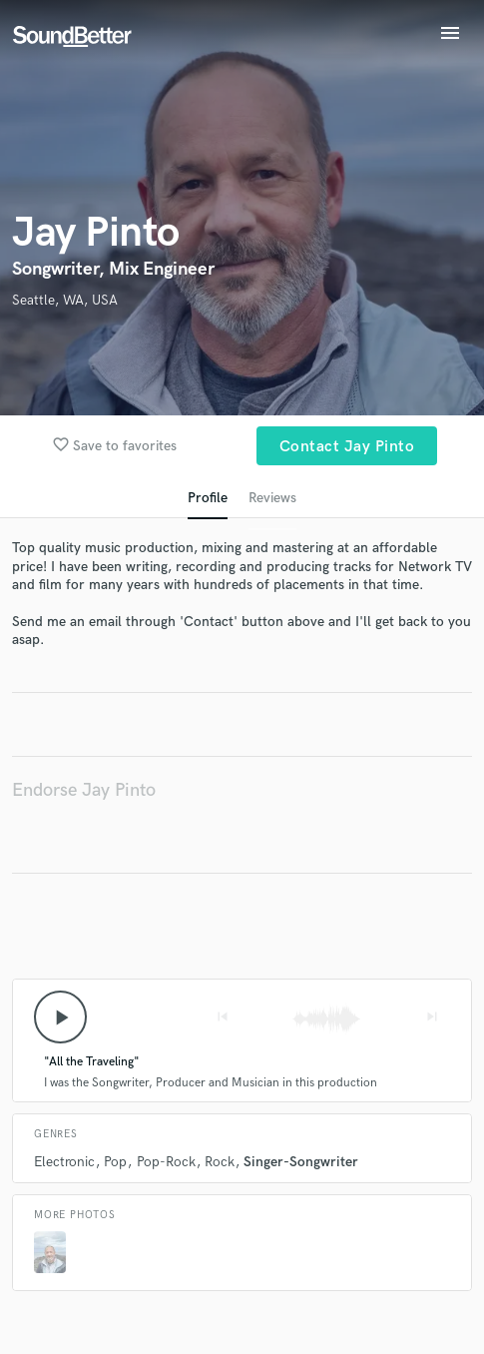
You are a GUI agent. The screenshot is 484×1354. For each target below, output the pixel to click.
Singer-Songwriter (300, 1161)
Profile (208, 497)
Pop (115, 1161)
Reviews (272, 497)
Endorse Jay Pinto (84, 790)
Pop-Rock (166, 1161)
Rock (220, 1161)
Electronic (64, 1161)
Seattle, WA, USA (65, 300)
